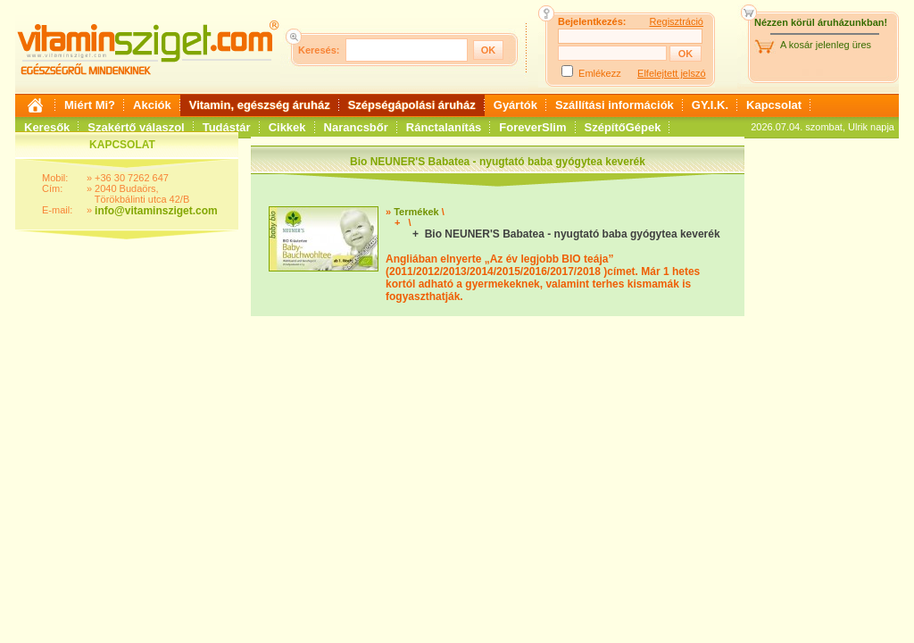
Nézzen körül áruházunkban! (820, 22)
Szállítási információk (614, 105)
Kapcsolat (774, 105)
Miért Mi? (89, 105)
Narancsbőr (356, 127)
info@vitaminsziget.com (156, 211)
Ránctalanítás (444, 127)
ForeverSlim (532, 127)
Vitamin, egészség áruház (259, 105)
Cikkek (287, 127)
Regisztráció (676, 21)
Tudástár (227, 127)
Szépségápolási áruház (412, 105)
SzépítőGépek (623, 127)
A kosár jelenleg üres (825, 44)
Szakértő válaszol (135, 127)
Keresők (47, 127)
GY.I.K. (710, 105)
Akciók (152, 105)
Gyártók (515, 105)
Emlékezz (599, 73)
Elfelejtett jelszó (671, 73)
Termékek (416, 211)
